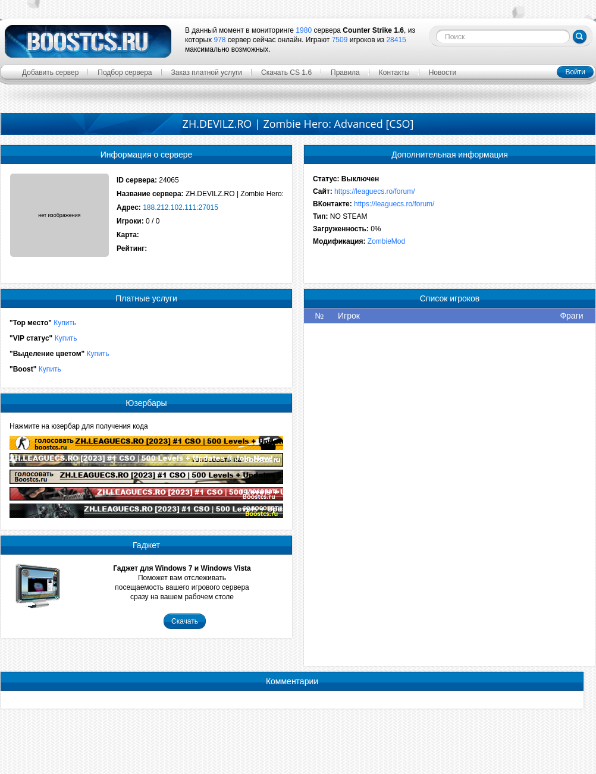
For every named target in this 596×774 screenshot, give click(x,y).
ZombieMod (386, 241)
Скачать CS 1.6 (286, 72)
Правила (345, 72)
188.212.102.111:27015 (180, 207)
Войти (575, 72)
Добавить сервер (50, 72)
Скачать (184, 621)
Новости (442, 72)
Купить (65, 323)
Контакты (394, 72)
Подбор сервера (125, 72)
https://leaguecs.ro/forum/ (374, 191)
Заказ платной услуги (207, 72)
